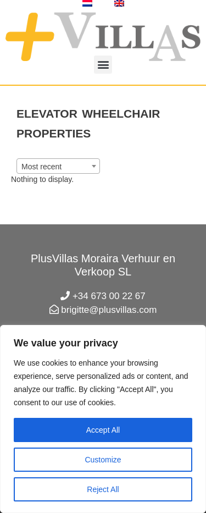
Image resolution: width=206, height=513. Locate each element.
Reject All (103, 489)
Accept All (103, 430)
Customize (103, 459)
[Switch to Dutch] (87, 3)
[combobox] (58, 166)
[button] (103, 65)
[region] (103, 419)
